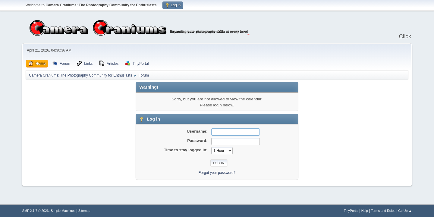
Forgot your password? (217, 173)
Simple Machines (63, 210)
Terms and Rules (383, 210)
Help (364, 210)
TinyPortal (351, 210)
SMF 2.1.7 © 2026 (35, 210)
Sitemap (84, 210)
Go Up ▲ (405, 210)
